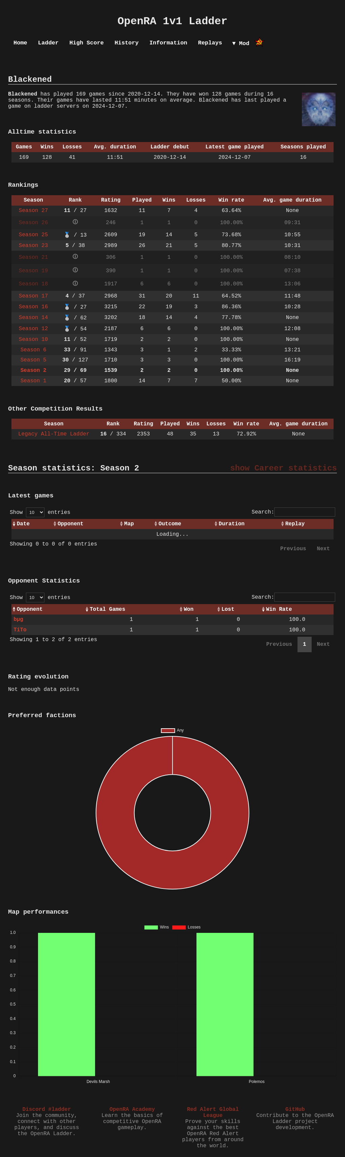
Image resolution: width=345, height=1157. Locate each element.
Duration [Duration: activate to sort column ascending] (232, 524)
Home (20, 43)
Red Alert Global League (213, 1113)
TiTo (19, 630)
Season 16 (33, 307)
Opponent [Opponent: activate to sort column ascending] (71, 524)
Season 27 (33, 211)
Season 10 (33, 340)
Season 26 (33, 223)
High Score (86, 43)
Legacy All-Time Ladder (53, 434)
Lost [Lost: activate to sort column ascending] (227, 609)
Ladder (48, 43)
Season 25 (33, 235)
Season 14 (33, 318)
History (126, 43)
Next (323, 549)
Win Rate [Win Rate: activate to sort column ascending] (279, 609)
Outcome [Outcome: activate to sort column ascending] (170, 524)
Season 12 (33, 329)
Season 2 (33, 370)
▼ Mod (240, 43)
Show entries (40, 513)
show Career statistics (283, 468)
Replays (210, 43)
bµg (18, 620)
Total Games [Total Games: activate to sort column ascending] (107, 609)
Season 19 (33, 271)
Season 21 (33, 257)
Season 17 (33, 296)
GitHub (295, 1110)
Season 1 (33, 381)
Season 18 (33, 284)
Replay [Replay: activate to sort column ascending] (295, 524)
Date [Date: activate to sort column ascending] (23, 524)
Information (168, 43)
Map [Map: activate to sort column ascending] (129, 524)
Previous (293, 549)
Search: (293, 512)
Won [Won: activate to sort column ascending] (188, 609)
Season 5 (33, 360)
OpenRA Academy (132, 1110)
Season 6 (33, 350)
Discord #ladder (46, 1110)
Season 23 (33, 246)
